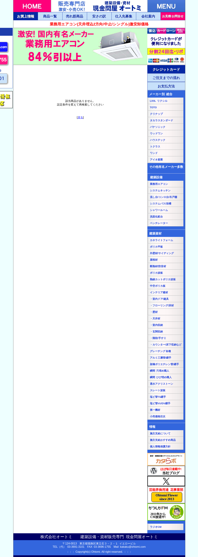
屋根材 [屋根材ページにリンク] (154, 259)
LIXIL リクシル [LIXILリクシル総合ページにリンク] (159, 100)
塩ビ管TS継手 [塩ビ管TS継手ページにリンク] (158, 397)
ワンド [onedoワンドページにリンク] (154, 153)
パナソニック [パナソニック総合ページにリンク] (157, 127)
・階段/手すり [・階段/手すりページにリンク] (158, 338)
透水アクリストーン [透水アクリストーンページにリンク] (161, 383)
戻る (80, 117)
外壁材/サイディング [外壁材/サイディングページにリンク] (162, 253)
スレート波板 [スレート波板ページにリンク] (157, 390)
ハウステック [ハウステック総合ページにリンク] (157, 140)
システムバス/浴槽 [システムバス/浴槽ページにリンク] (160, 203)
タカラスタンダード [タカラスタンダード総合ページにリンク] (161, 120)
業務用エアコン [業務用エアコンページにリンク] (159, 184)
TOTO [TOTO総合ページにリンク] (153, 107)
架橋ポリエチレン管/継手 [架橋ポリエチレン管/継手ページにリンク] (164, 364)
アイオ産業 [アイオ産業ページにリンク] (156, 159)
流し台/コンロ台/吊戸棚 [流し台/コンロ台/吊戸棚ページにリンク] (163, 197)
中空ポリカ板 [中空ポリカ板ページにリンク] (157, 286)
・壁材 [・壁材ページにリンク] (154, 312)
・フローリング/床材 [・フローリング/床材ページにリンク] (162, 305)
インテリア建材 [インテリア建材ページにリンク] (159, 292)
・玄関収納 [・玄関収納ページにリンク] (156, 331)
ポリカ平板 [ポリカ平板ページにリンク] (156, 246)
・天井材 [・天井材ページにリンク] (155, 318)
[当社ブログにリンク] (166, 470)
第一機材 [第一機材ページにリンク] (155, 410)
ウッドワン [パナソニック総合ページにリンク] (156, 133)
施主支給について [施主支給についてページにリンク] (160, 433)
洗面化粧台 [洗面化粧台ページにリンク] (156, 216)
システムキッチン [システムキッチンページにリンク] (160, 190)
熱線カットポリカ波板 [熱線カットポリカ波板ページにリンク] (163, 279)
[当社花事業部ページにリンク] (166, 495)
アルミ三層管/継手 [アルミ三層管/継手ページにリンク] (160, 357)
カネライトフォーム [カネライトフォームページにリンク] (161, 240)
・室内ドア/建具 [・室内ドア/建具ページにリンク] (159, 299)
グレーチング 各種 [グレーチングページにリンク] (160, 351)
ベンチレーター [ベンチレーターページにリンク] (159, 223)
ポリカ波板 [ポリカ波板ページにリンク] (156, 272)
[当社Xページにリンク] (166, 481)
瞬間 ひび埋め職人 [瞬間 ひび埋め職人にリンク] (161, 377)
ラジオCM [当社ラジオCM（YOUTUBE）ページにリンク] (156, 527)
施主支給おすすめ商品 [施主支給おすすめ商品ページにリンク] (163, 440)
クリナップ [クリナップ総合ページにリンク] (156, 114)
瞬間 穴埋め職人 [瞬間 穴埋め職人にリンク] (159, 370)
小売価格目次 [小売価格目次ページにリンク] (157, 416)
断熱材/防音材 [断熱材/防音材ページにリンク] (158, 266)
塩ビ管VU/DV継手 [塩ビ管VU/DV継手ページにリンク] (160, 403)
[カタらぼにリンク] (166, 459)
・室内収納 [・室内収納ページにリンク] (156, 325)
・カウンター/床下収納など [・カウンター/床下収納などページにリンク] (166, 344)
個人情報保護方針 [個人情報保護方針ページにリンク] (160, 446)
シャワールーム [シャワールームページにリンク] (159, 210)
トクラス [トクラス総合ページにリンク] (155, 146)
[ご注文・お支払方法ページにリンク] (166, 69)
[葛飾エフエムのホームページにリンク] (166, 512)
